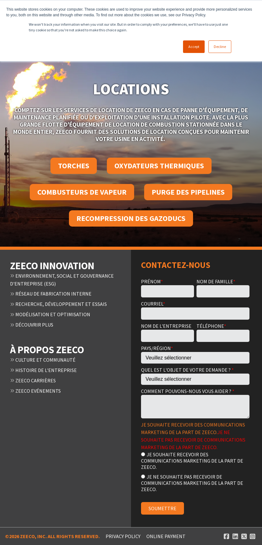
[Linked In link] (235, 536)
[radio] (195, 460)
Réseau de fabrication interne (51, 293)
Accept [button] (193, 46)
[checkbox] (195, 471)
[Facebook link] (226, 536)
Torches (73, 165)
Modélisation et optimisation (50, 313)
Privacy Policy (123, 536)
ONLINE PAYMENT (166, 536)
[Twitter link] (244, 536)
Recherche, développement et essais (58, 303)
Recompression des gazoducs (131, 218)
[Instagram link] (252, 536)
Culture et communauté (43, 358)
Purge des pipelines (188, 192)
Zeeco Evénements (35, 388)
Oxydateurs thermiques (159, 165)
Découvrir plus (31, 323)
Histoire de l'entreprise (43, 368)
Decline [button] (220, 46)
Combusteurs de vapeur (82, 192)
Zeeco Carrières (33, 378)
